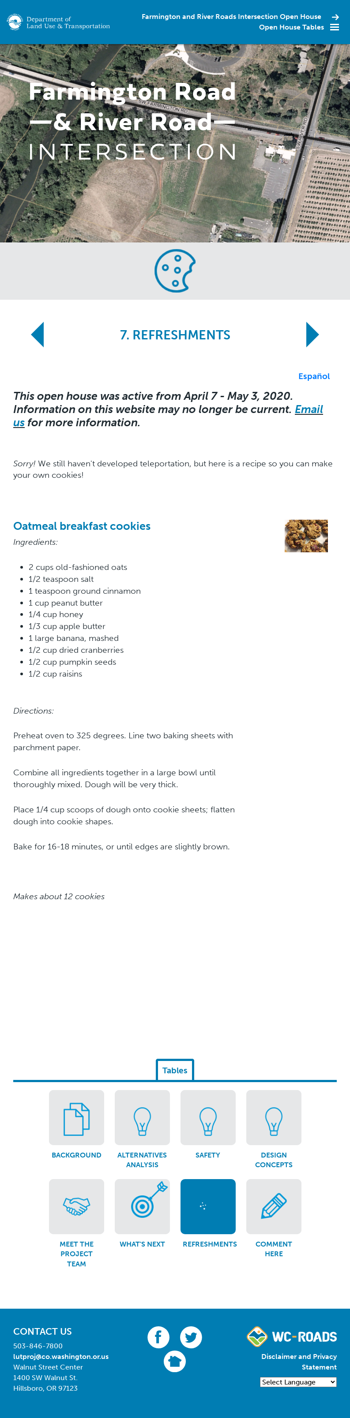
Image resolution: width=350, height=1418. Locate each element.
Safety (208, 1155)
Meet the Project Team (77, 1254)
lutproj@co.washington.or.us (61, 1356)
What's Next (142, 1244)
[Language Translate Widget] (298, 1382)
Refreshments (210, 1244)
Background (77, 1155)
